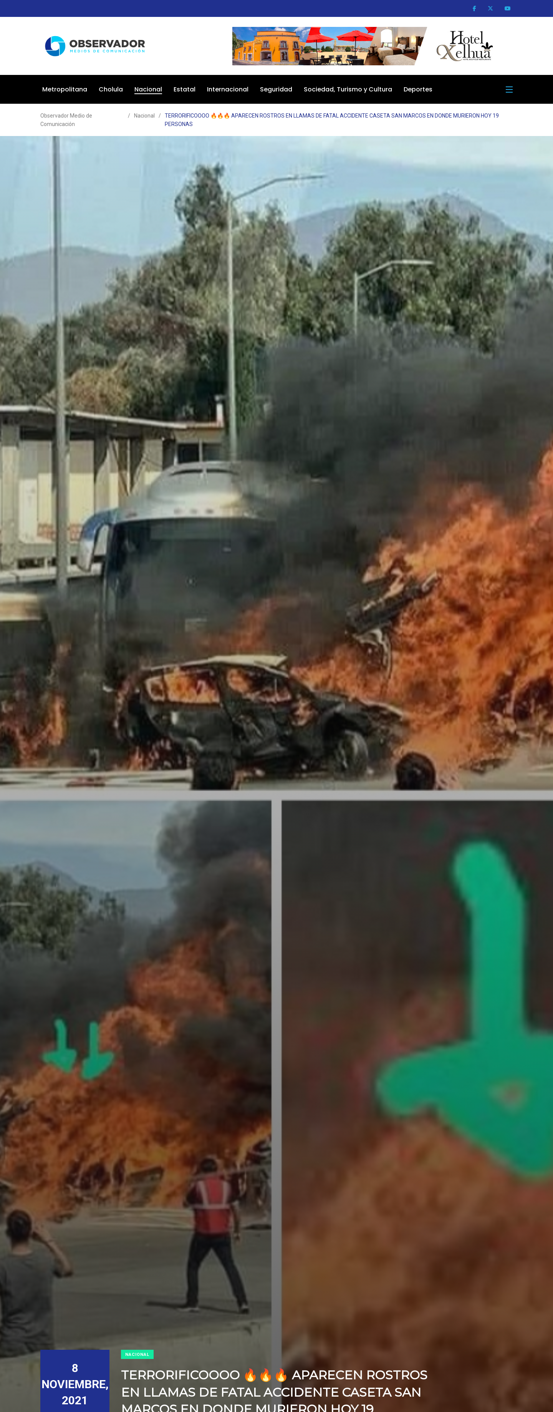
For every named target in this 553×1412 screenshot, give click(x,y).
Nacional (148, 89)
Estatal (184, 89)
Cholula (111, 89)
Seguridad (276, 89)
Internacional (227, 89)
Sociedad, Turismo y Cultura (348, 89)
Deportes (418, 89)
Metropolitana (64, 89)
